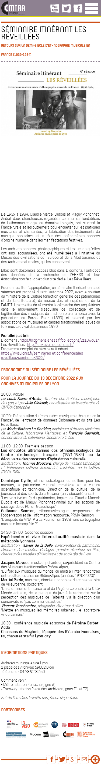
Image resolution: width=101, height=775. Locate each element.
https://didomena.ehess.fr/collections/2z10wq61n (59, 340)
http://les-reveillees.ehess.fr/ (50, 344)
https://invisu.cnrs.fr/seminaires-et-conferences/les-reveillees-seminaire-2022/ (42, 355)
